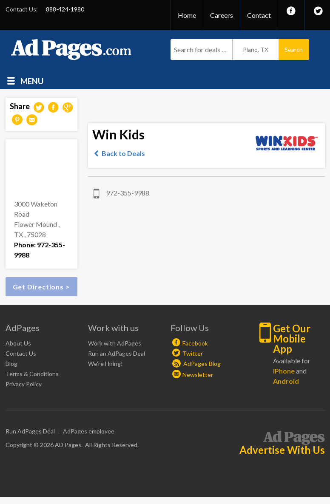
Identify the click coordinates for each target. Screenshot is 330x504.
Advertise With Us (282, 450)
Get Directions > (41, 287)
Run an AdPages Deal (116, 353)
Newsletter (197, 374)
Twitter (192, 353)
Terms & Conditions (32, 373)
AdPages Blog (196, 363)
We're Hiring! (105, 363)
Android (286, 381)
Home (187, 15)
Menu (32, 80)
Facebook (195, 343)
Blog (11, 363)
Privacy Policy (24, 384)
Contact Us (21, 353)
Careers (221, 15)
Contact (259, 15)
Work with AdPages (114, 343)
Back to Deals (123, 153)
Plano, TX (255, 49)
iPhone (284, 371)
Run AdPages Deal (30, 431)
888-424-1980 (65, 9)
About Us (18, 343)
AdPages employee (88, 431)
